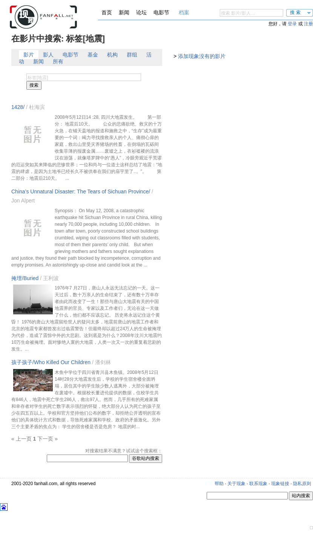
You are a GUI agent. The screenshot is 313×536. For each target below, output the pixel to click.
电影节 (161, 12)
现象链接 (280, 483)
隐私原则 (302, 483)
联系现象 (258, 483)
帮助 (219, 483)
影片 (28, 55)
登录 (292, 23)
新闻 (124, 12)
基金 (92, 55)
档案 (184, 12)
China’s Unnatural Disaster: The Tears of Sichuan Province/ (80, 191)
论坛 (141, 12)
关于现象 (236, 483)
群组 (132, 55)
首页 (106, 12)
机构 (112, 55)
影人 (48, 55)
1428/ (18, 107)
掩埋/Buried (24, 278)
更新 (208, 483)
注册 (308, 23)
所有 (58, 61)
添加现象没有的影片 (202, 56)
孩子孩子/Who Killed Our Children (51, 362)
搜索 (296, 12)
